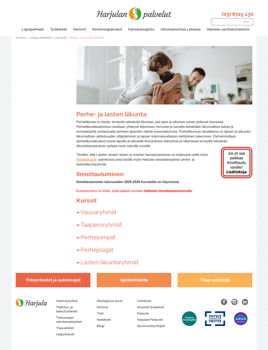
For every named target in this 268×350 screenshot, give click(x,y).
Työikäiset (58, 29)
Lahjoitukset (65, 334)
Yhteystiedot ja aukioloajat (53, 280)
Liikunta (60, 37)
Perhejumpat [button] (98, 237)
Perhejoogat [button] (97, 249)
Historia (102, 307)
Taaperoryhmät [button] (101, 224)
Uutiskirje (144, 301)
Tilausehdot (65, 328)
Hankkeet (104, 319)
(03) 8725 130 (237, 14)
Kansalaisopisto (141, 29)
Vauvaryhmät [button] (98, 212)
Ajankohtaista (134, 280)
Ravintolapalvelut (107, 29)
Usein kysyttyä (66, 301)
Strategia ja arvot (109, 301)
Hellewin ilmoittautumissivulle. (168, 191)
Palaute (143, 313)
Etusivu (21, 37)
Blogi (100, 326)
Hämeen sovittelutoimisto (228, 29)
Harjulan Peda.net (150, 319)
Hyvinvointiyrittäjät (151, 326)
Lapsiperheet (33, 29)
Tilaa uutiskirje (215, 280)
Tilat (100, 313)
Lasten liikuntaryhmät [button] (109, 262)
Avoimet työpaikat (150, 307)
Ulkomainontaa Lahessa (181, 29)
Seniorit (79, 29)
